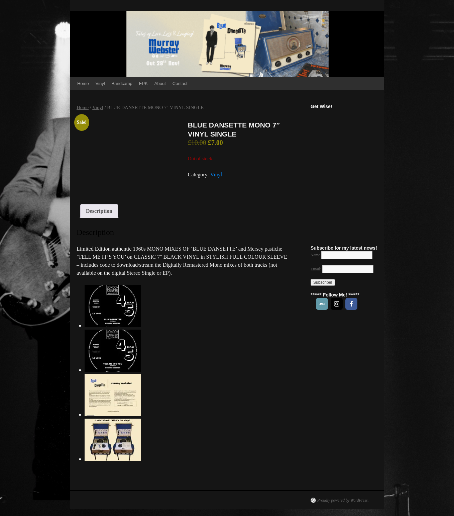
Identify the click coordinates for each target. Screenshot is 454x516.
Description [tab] (99, 211)
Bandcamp (122, 83)
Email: (342, 269)
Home (83, 83)
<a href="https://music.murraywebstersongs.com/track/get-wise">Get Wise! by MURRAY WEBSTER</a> (355, 173)
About (160, 83)
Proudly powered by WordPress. (343, 500)
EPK (143, 83)
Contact (180, 83)
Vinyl (100, 83)
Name (315, 255)
